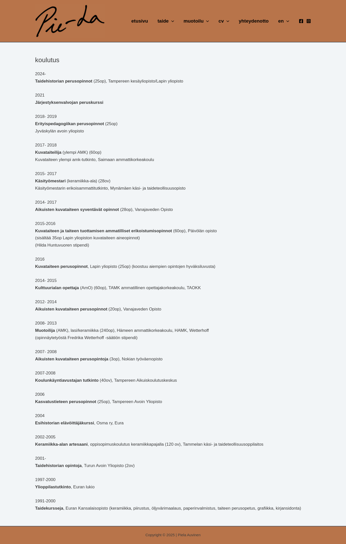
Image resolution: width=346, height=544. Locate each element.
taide (165, 21)
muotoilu (196, 21)
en (283, 21)
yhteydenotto (254, 21)
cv (224, 21)
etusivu (139, 21)
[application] (171, 21)
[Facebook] (301, 21)
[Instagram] (308, 21)
